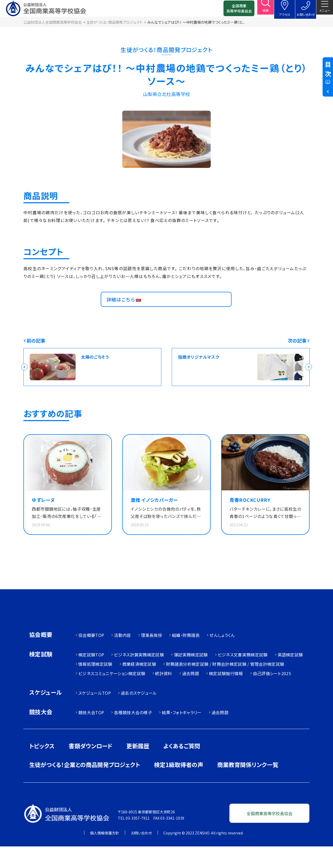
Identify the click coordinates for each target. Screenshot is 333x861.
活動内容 (122, 650)
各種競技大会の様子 (133, 727)
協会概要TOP (91, 650)
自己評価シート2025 (272, 688)
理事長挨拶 (151, 650)
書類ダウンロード (90, 760)
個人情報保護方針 (104, 847)
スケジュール (45, 707)
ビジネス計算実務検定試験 (139, 669)
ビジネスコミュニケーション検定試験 (111, 688)
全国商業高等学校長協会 (231, 10)
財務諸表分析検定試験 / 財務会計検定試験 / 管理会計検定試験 (225, 678)
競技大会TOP (91, 727)
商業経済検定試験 (139, 678)
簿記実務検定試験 (191, 669)
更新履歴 (137, 760)
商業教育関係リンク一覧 (247, 779)
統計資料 (163, 688)
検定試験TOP (91, 669)
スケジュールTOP (94, 707)
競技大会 (41, 726)
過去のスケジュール (139, 707)
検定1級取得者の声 (178, 779)
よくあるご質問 (181, 760)
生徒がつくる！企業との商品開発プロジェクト (84, 779)
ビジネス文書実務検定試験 (243, 669)
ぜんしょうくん (222, 650)
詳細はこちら (123, 308)
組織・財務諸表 (186, 650)
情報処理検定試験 (95, 678)
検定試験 (41, 669)
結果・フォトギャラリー (182, 727)
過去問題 (190, 688)
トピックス (42, 760)
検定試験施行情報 (226, 688)
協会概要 (41, 649)
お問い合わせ (141, 847)
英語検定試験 (290, 669)
